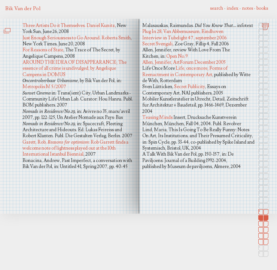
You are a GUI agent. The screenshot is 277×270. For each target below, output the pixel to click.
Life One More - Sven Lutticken (8, 46)
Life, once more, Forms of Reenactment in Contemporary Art (185, 71)
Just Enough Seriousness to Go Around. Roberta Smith (76, 38)
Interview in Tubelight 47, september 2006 (184, 38)
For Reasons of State (42, 50)
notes (247, 8)
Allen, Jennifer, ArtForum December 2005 (184, 62)
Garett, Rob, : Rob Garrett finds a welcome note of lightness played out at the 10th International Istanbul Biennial (75, 148)
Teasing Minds (157, 117)
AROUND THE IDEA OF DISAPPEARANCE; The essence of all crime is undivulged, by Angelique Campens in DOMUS (74, 68)
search (216, 8)
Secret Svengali (157, 44)
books (262, 8)
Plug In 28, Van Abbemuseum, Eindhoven (182, 31)
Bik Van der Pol (22, 8)
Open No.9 (177, 56)
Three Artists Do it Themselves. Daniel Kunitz (68, 25)
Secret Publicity (189, 87)
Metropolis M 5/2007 (44, 87)
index (232, 8)
